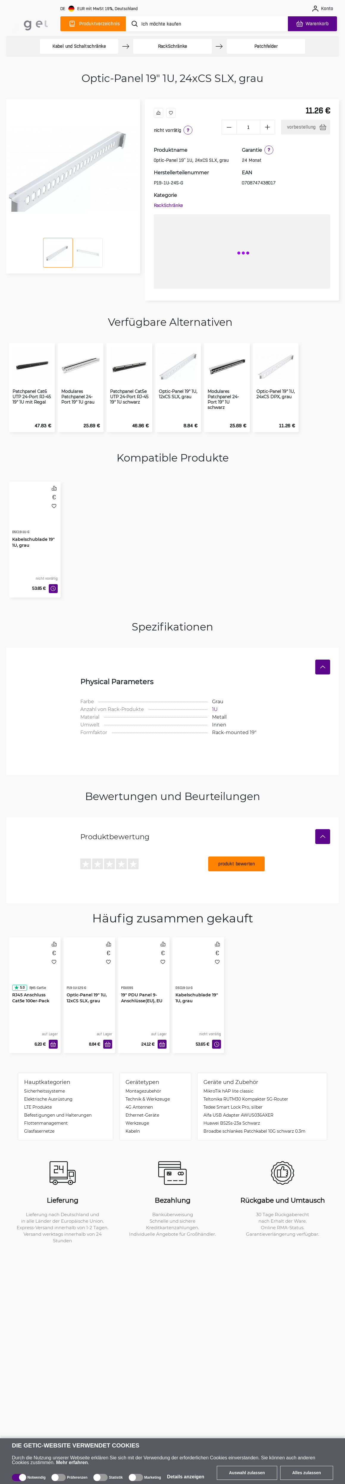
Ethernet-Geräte (142, 1115)
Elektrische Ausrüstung (48, 1099)
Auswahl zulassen (247, 1472)
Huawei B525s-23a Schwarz (231, 1123)
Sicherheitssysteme (44, 1091)
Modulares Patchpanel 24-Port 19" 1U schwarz (223, 399)
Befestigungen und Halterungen (58, 1115)
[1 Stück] (248, 127)
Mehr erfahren (72, 1462)
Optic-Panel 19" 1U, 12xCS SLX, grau (178, 394)
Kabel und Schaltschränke (79, 46)
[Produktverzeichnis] (93, 23)
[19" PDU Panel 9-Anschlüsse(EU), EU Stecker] (144, 969)
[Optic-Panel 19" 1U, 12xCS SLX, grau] (89, 969)
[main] (32, 22)
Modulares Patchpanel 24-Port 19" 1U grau (77, 397)
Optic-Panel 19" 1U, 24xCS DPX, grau (275, 394)
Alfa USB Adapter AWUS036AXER (238, 1115)
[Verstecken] (322, 667)
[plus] (267, 127)
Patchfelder (266, 46)
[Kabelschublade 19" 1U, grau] (35, 514)
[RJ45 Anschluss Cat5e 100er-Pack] (35, 969)
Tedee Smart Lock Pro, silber (233, 1107)
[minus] (229, 127)
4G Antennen (139, 1107)
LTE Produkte (38, 1107)
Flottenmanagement (46, 1123)
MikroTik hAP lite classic (228, 1091)
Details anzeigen (185, 1476)
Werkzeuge (137, 1123)
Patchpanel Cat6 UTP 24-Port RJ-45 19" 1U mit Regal (31, 397)
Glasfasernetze (39, 1131)
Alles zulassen (306, 1472)
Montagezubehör (143, 1091)
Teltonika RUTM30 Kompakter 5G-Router (245, 1099)
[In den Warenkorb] (53, 1044)
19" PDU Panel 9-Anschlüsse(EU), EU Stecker (141, 1000)
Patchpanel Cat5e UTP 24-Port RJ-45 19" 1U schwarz (129, 397)
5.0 (19, 987)
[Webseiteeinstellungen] (99, 9)
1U (215, 709)
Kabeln (133, 1131)
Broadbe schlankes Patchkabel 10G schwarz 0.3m (254, 1131)
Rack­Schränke (172, 46)
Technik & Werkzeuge (148, 1099)
